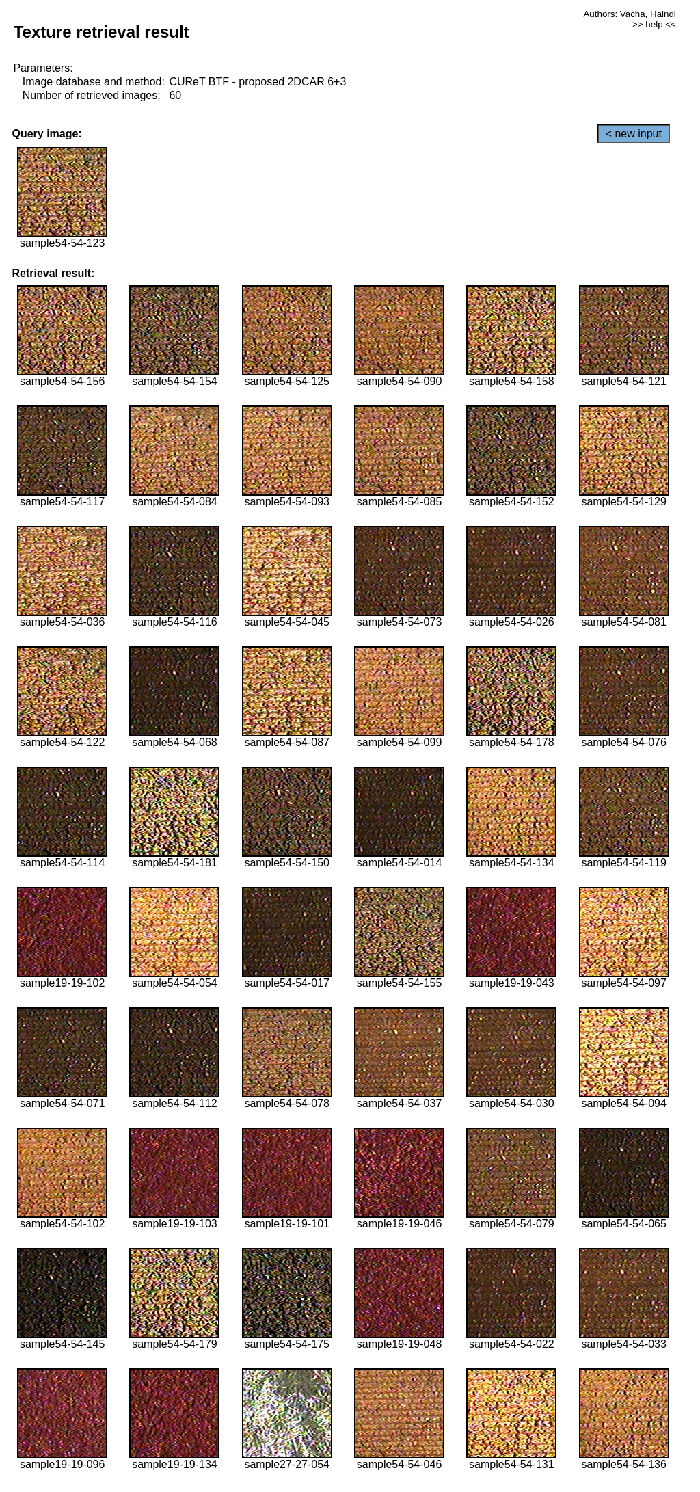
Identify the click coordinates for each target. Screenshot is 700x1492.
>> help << (654, 24)
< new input (634, 133)
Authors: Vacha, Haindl (629, 14)
